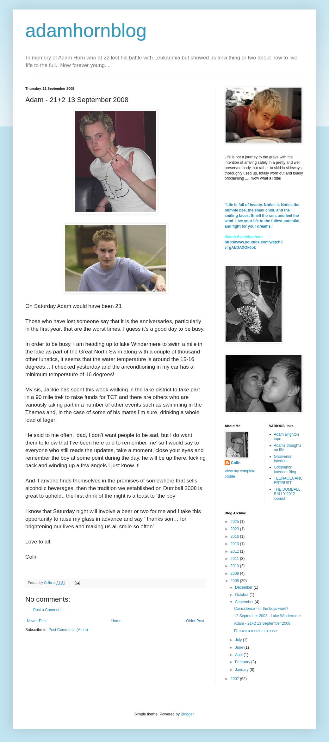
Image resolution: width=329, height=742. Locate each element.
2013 (235, 544)
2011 (235, 558)
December (244, 587)
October (242, 594)
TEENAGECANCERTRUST (288, 480)
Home (116, 621)
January (242, 669)
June (239, 647)
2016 (235, 536)
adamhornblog (86, 30)
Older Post (195, 621)
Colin (235, 463)
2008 (235, 581)
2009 (235, 573)
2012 (235, 551)
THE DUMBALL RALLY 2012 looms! (287, 494)
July (239, 640)
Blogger (187, 714)
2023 (235, 529)
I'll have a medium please (255, 631)
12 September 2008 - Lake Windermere (267, 616)
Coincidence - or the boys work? (261, 608)
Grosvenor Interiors (283, 458)
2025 (235, 521)
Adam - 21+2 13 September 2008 (262, 623)
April (239, 655)
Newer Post (37, 621)
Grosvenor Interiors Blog (285, 469)
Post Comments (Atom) (68, 630)
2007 (235, 679)
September (245, 602)
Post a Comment (47, 610)
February (243, 662)
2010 (235, 566)
